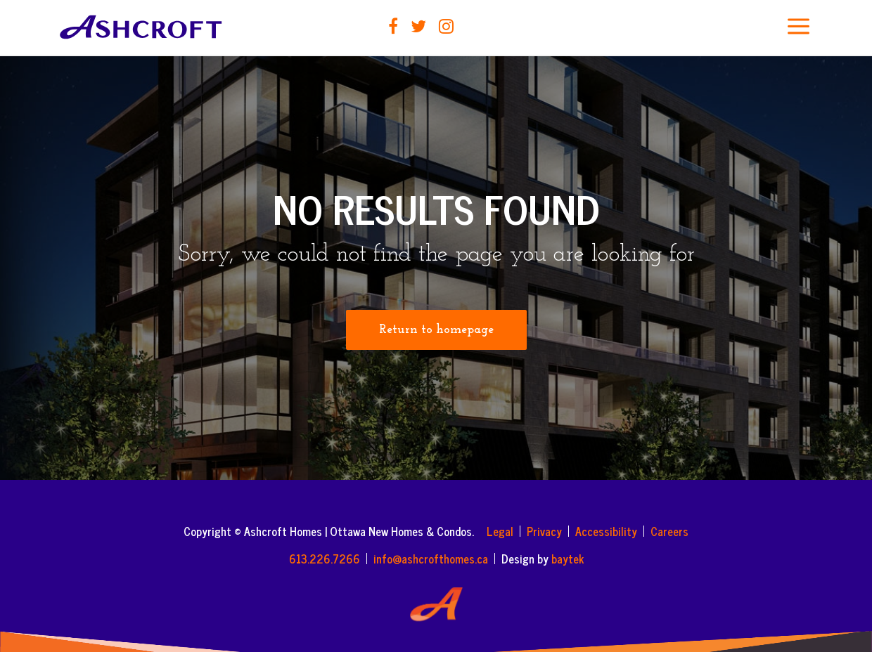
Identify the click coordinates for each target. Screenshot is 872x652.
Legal (500, 531)
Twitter (418, 26)
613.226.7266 (324, 558)
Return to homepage (436, 330)
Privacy (544, 531)
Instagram (446, 26)
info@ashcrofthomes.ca (430, 558)
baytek (567, 558)
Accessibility (606, 531)
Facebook (393, 26)
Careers (669, 531)
